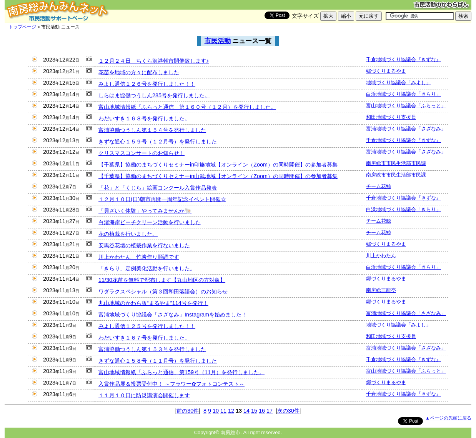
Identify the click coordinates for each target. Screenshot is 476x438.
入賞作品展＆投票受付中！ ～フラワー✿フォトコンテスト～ (171, 384)
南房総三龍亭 (381, 290)
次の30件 (288, 411)
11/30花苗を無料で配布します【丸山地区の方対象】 (161, 280)
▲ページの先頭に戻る (448, 418)
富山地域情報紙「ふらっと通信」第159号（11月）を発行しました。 (181, 372)
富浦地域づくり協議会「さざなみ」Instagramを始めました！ (172, 314)
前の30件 (187, 411)
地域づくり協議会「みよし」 (398, 82)
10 (216, 411)
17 (269, 411)
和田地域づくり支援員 (391, 117)
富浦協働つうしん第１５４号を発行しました (152, 130)
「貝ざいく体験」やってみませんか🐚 (144, 211)
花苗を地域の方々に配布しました (138, 72)
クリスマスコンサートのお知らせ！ (141, 153)
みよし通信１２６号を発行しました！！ (146, 84)
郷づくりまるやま (386, 71)
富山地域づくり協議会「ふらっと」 (406, 105)
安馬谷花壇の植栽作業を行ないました (144, 245)
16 (262, 411)
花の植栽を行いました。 (128, 234)
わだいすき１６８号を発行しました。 (144, 118)
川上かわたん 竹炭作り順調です (138, 257)
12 (231, 411)
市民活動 (218, 41)
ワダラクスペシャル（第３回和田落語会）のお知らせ (163, 291)
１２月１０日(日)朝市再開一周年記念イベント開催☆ (162, 199)
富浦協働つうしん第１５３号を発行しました (152, 349)
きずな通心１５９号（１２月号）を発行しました (157, 141)
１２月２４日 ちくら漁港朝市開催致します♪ (153, 61)
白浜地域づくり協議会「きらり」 (403, 94)
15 (254, 411)
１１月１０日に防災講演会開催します (144, 395)
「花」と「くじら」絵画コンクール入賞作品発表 (157, 188)
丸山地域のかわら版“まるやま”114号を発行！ (153, 303)
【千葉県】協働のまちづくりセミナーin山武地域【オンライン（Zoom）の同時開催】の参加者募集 (218, 176)
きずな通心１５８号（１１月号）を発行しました (157, 361)
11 (223, 411)
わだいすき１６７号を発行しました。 (144, 338)
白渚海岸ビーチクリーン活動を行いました (149, 222)
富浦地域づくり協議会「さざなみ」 (406, 129)
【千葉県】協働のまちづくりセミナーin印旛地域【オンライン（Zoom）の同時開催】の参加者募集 (218, 165)
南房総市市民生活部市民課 (396, 163)
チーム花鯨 (378, 186)
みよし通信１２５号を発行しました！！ (146, 326)
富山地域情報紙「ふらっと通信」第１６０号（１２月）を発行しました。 (187, 107)
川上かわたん (381, 255)
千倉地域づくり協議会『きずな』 (403, 59)
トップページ (22, 27)
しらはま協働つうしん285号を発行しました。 (154, 95)
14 (246, 411)
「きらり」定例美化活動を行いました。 (146, 268)
